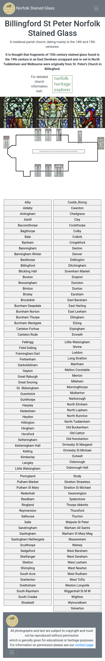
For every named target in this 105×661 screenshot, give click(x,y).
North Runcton (77, 416)
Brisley (27, 294)
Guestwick (27, 394)
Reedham (27, 499)
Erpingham (77, 329)
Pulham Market (27, 482)
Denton (77, 248)
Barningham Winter (27, 254)
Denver (77, 254)
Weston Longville (77, 585)
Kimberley (28, 457)
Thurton (77, 516)
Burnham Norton (28, 311)
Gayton (28, 371)
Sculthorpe (27, 545)
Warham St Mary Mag (77, 534)
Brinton (28, 288)
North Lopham (77, 410)
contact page (84, 645)
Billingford (27, 265)
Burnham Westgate (27, 323)
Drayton (77, 277)
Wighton (77, 597)
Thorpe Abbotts (77, 505)
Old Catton (77, 433)
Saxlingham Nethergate (27, 539)
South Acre (27, 574)
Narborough (77, 398)
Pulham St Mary (28, 488)
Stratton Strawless (77, 482)
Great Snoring (27, 382)
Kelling (28, 451)
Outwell (77, 456)
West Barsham (77, 551)
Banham (28, 242)
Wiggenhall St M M (77, 591)
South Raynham (28, 591)
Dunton (77, 288)
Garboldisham (28, 365)
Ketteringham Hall (28, 445)
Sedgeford (27, 551)
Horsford (27, 434)
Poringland (27, 476)
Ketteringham (27, 440)
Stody (77, 476)
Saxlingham (27, 534)
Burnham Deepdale (27, 306)
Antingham (28, 214)
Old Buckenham (77, 427)
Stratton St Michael (77, 488)
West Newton (77, 568)
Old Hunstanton (77, 439)
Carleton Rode (28, 334)
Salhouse (27, 516)
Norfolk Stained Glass (28, 8)
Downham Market (77, 271)
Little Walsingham (27, 468)
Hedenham (28, 411)
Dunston (77, 283)
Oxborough (77, 462)
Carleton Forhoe (28, 329)
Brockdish (28, 300)
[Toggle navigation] (96, 8)
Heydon (27, 417)
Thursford (77, 511)
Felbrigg (27, 342)
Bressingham (27, 283)
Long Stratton (77, 358)
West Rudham (77, 574)
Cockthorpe (77, 225)
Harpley (27, 405)
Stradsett (27, 602)
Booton (28, 277)
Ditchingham (77, 265)
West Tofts (77, 579)
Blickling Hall (28, 271)
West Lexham (77, 562)
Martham (77, 364)
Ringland (27, 505)
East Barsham (77, 300)
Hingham (27, 428)
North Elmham (77, 404)
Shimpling (28, 568)
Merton (77, 375)
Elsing (77, 323)
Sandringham (27, 528)
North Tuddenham (77, 421)
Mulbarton (77, 393)
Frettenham (28, 359)
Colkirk (77, 237)
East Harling (77, 306)
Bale (28, 237)
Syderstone (77, 499)
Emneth (77, 334)
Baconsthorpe (28, 225)
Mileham (77, 381)
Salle (27, 522)
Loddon (77, 352)
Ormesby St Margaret (77, 444)
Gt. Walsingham (28, 388)
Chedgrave (77, 214)
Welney (77, 545)
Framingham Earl (28, 353)
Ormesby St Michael (77, 450)
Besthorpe (27, 260)
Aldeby (27, 208)
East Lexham (77, 311)
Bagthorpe (27, 231)
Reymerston (27, 511)
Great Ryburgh (28, 376)
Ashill (28, 219)
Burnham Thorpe (28, 317)
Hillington (28, 422)
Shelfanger (27, 556)
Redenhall (28, 493)
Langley (27, 463)
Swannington (77, 493)
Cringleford (77, 242)
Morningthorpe (77, 387)
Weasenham (77, 539)
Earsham (77, 294)
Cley (77, 219)
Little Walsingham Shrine (77, 344)
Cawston (77, 208)
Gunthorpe (27, 399)
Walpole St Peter (77, 522)
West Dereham (77, 556)
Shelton (27, 562)
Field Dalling (27, 348)
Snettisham (28, 585)
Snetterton (27, 579)
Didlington (77, 260)
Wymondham (77, 602)
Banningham (28, 248)
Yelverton (77, 608)
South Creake (27, 597)
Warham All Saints (77, 528)
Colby (77, 231)
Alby (28, 202)
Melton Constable (77, 370)
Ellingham (77, 317)
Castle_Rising (77, 202)
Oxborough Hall (77, 467)
